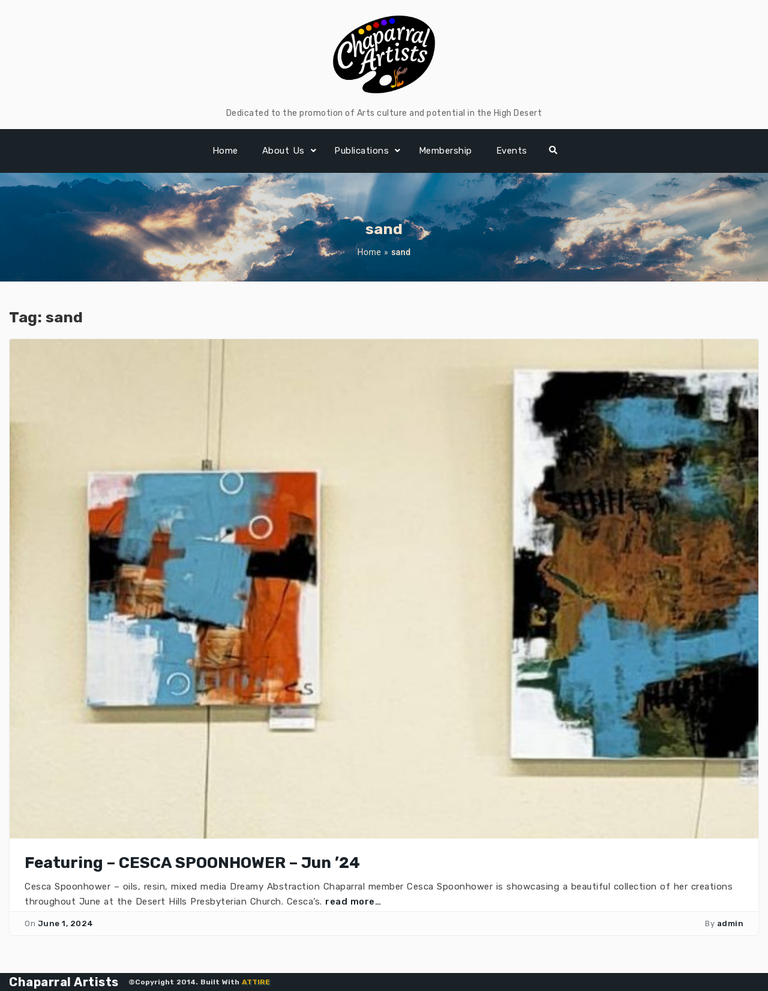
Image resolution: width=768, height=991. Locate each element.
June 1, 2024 (66, 923)
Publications (361, 150)
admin (730, 923)
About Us (283, 150)
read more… (353, 901)
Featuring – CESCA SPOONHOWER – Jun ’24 (192, 863)
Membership (445, 150)
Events (511, 150)
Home (225, 150)
